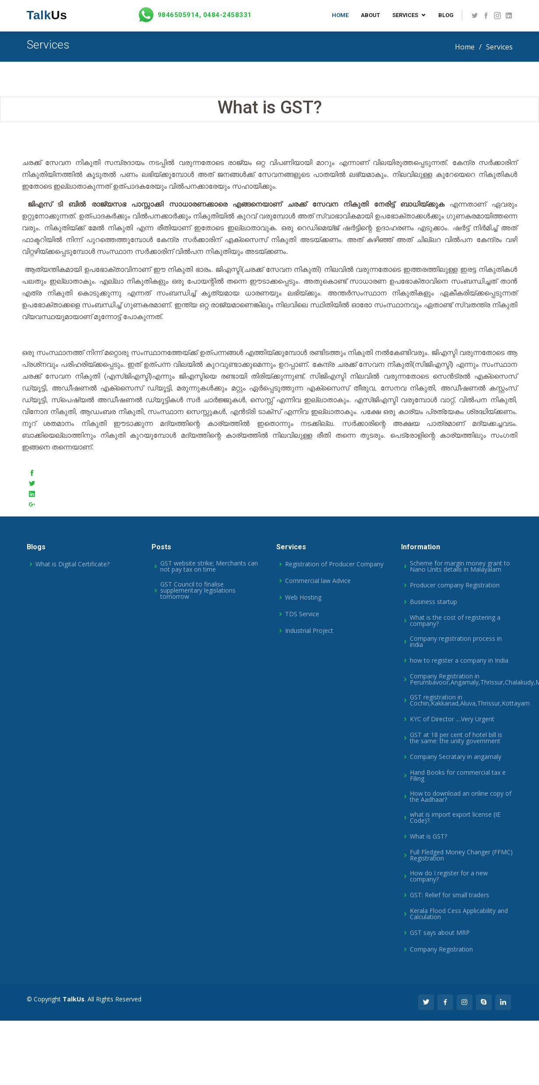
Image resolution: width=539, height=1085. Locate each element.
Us (47, 15)
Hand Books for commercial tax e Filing (458, 775)
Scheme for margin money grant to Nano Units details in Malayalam (460, 566)
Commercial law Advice (318, 581)
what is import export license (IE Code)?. (455, 817)
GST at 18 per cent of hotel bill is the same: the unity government (456, 738)
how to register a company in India (459, 660)
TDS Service (302, 614)
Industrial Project (309, 631)
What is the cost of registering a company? (455, 620)
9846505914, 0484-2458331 (193, 15)
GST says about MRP (440, 933)
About (370, 15)
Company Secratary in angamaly (455, 757)
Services (405, 15)
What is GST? (428, 836)
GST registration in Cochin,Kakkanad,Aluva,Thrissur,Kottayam (470, 700)
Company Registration (441, 949)
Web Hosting (303, 597)
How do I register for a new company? (449, 876)
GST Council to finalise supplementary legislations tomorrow (198, 590)
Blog (445, 15)
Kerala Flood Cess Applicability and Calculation (459, 914)
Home (340, 15)
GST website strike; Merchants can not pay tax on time (209, 566)
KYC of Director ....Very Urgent (452, 719)
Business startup (433, 602)
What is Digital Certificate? (72, 564)
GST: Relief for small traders (449, 895)
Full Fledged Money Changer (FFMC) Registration (461, 855)
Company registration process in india (456, 642)
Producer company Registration (455, 585)
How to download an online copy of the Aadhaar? (460, 796)
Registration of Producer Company (334, 564)
